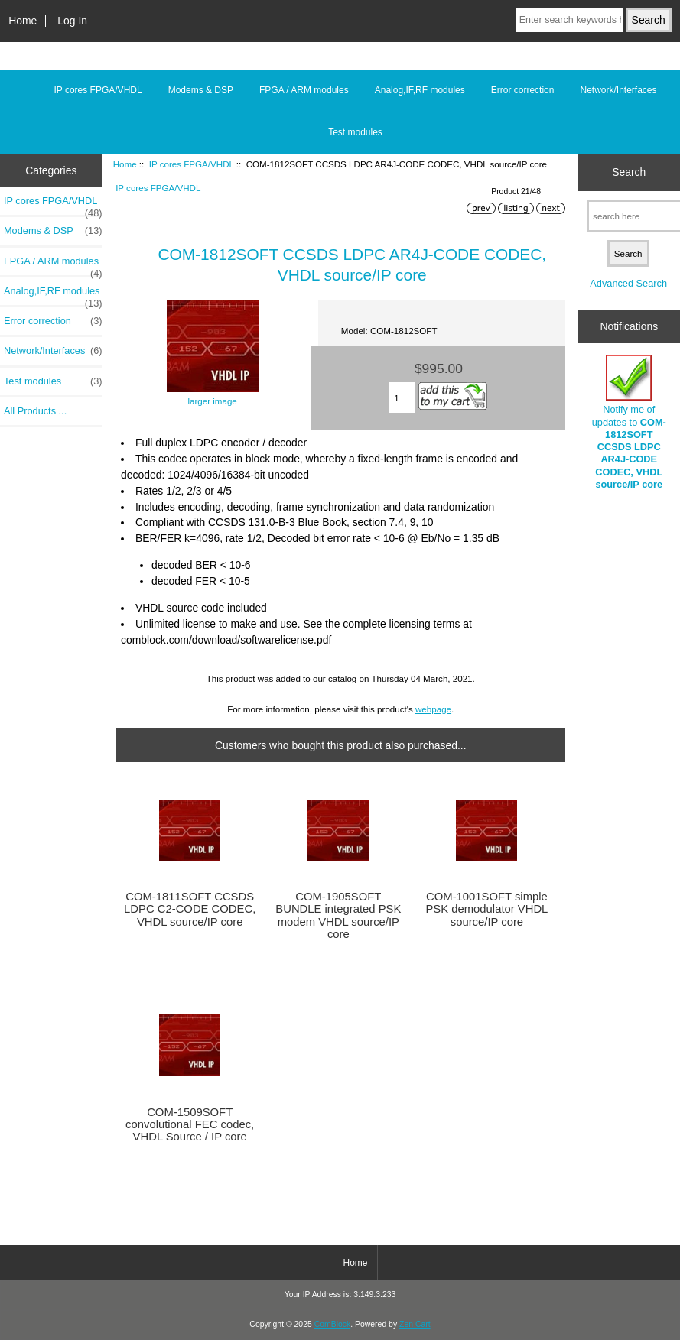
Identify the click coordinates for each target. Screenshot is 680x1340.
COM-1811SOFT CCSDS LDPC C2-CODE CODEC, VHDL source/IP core (189, 909)
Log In (72, 21)
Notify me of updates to (629, 422)
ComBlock (332, 1324)
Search (629, 172)
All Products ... (35, 411)
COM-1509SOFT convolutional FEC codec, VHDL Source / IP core (189, 1124)
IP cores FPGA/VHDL (191, 164)
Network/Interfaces (618, 90)
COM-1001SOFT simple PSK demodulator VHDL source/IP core (486, 909)
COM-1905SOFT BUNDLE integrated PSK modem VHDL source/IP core (338, 915)
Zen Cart (415, 1324)
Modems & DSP (200, 90)
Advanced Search (628, 283)
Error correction (523, 90)
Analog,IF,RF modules (420, 90)
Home (22, 21)
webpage (433, 709)
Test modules (355, 132)
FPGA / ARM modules (304, 90)
